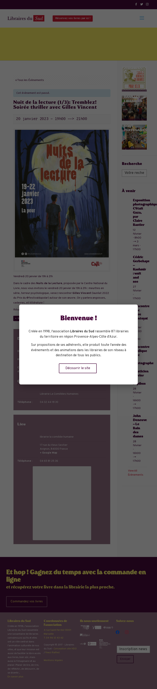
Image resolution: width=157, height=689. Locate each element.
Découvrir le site (77, 368)
